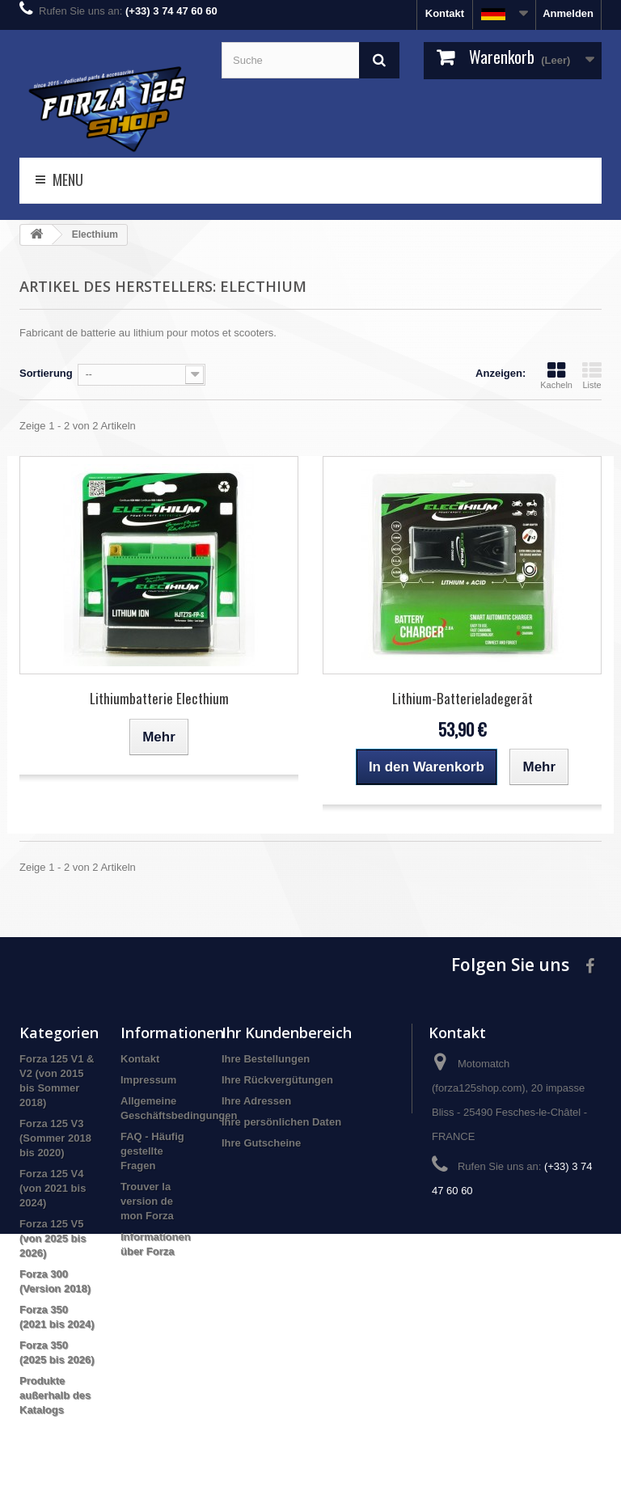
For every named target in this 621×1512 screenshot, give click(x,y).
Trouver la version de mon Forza (147, 1201)
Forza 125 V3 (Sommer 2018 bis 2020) (55, 1138)
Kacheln (556, 375)
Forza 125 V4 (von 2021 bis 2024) (52, 1188)
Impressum (148, 1080)
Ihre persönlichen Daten (281, 1122)
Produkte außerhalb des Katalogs (55, 1395)
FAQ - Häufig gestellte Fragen (152, 1151)
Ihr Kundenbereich (287, 1032)
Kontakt (444, 13)
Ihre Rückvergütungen (277, 1080)
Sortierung (46, 373)
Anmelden (568, 13)
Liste (592, 375)
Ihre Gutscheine (261, 1143)
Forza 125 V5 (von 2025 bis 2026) (52, 1238)
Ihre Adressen (256, 1101)
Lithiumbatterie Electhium (159, 698)
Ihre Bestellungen (266, 1059)
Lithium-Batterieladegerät (462, 698)
